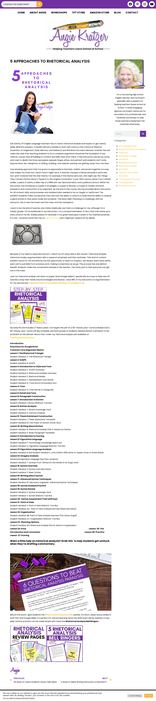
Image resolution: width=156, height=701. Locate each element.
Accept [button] (149, 696)
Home (21, 12)
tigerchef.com (52, 218)
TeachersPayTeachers (21, 337)
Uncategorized (126, 182)
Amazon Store (99, 12)
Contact (132, 12)
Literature (123, 159)
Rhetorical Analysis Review (59, 614)
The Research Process (129, 179)
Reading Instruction (128, 162)
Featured (123, 152)
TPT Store (78, 12)
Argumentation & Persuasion (132, 149)
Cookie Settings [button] (135, 696)
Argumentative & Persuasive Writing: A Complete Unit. (56, 283)
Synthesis (123, 169)
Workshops (59, 12)
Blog (117, 12)
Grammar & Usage (128, 156)
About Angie (38, 12)
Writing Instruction (127, 185)
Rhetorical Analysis (128, 165)
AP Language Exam (128, 146)
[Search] (39, 4)
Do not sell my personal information (19, 698)
